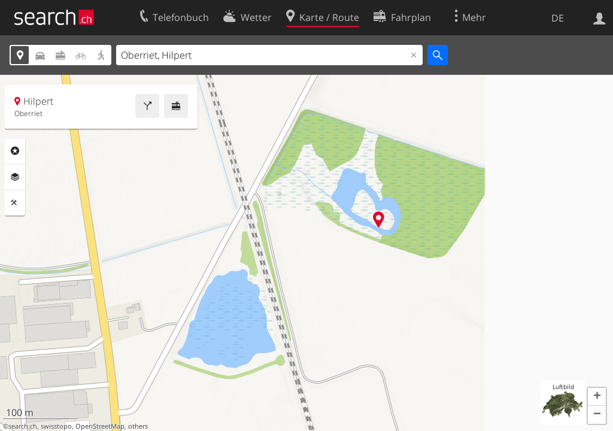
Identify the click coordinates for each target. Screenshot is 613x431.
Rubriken (15, 150)
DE (557, 18)
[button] (597, 397)
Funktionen (15, 203)
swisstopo (56, 426)
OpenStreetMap (100, 426)
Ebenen (15, 177)
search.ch (22, 426)
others (138, 426)
